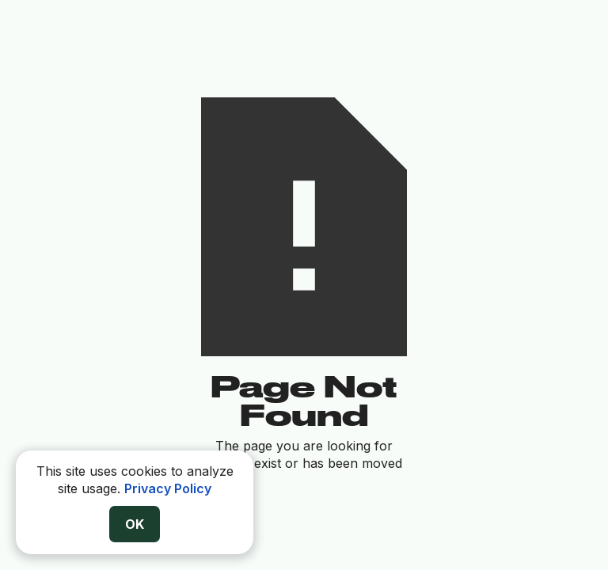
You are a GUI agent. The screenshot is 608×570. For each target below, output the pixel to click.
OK (134, 524)
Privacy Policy (167, 488)
